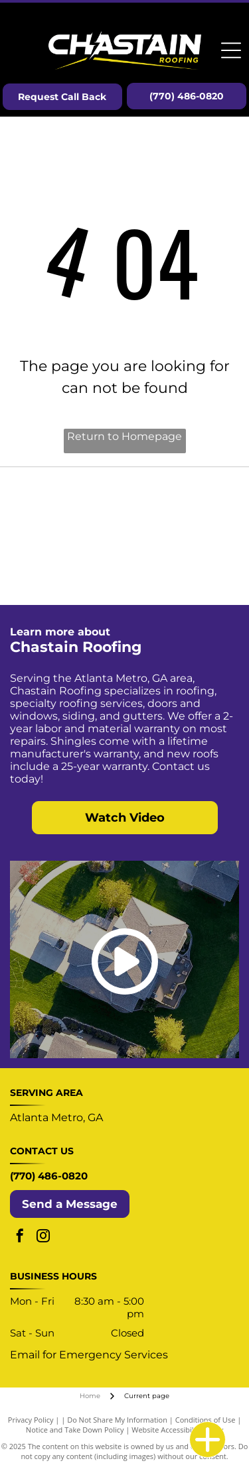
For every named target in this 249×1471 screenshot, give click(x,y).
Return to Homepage (124, 436)
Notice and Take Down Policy (75, 1430)
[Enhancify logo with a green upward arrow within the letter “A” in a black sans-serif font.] (182, 569)
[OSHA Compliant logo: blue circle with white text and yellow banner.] (182, 503)
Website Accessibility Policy (177, 1430)
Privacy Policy (31, 1420)
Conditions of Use (205, 1420)
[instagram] (43, 1237)
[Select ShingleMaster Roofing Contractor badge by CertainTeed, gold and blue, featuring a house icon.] (67, 503)
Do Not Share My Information (117, 1420)
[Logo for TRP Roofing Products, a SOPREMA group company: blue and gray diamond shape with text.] (67, 569)
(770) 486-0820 (49, 1176)
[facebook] (20, 1237)
